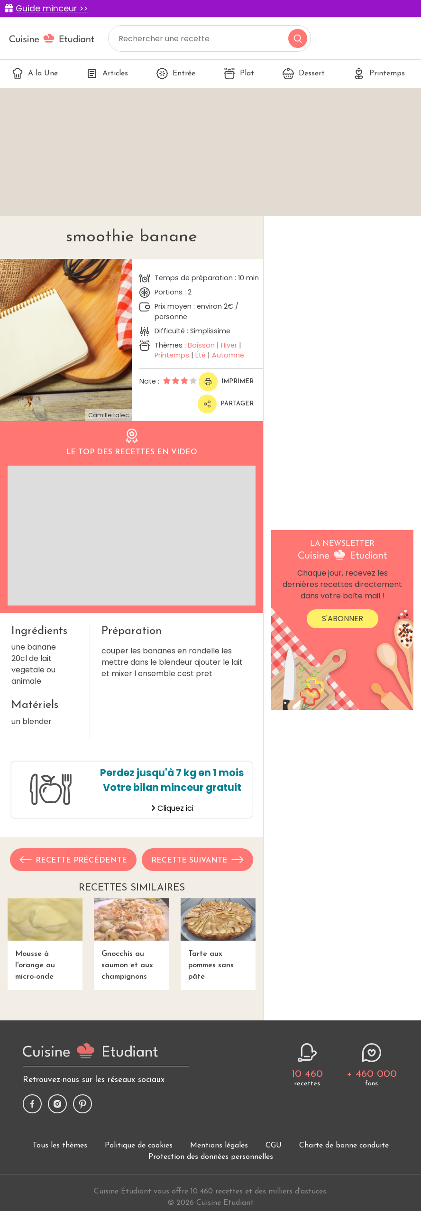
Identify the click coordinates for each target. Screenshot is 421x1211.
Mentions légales (219, 1145)
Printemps (379, 73)
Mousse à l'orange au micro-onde (45, 939)
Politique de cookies (139, 1145)
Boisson (201, 345)
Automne (228, 355)
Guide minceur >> (52, 8)
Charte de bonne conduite (344, 1145)
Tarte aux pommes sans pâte (218, 939)
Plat (239, 73)
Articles (107, 73)
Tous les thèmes (60, 1145)
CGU (273, 1145)
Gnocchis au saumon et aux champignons (131, 939)
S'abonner (342, 618)
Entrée (175, 73)
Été (200, 355)
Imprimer (226, 381)
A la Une (35, 73)
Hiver (229, 345)
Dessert (304, 73)
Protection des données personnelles (210, 1157)
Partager (226, 403)
